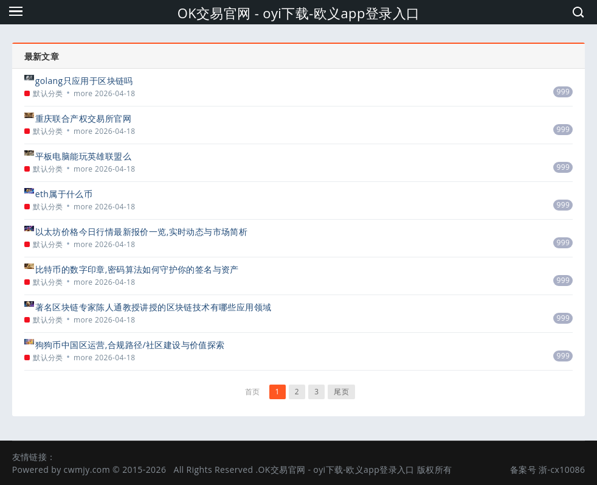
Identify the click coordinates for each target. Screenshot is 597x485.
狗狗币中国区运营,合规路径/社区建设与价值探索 (130, 345)
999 (563, 91)
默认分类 (48, 93)
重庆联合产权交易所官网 (83, 118)
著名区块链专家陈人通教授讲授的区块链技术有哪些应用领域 (153, 307)
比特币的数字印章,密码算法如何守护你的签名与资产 (137, 269)
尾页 (341, 391)
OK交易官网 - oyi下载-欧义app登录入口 (299, 13)
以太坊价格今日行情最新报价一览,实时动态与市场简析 (141, 231)
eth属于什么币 (64, 194)
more (83, 93)
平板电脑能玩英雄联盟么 (83, 156)
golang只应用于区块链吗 (84, 80)
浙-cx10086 (562, 469)
